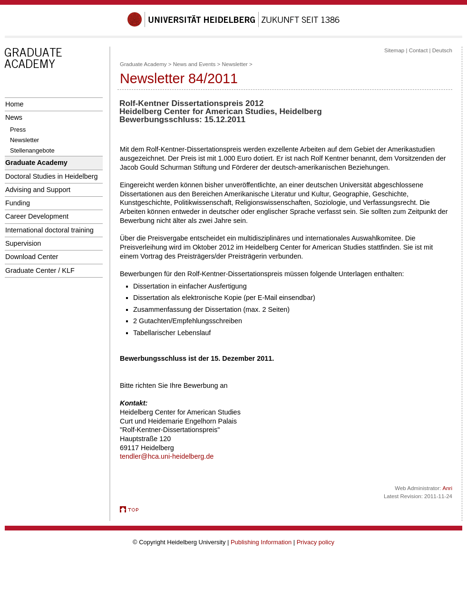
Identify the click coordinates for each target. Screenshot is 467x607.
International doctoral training (49, 230)
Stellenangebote (32, 150)
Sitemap (394, 50)
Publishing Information (261, 542)
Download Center (31, 256)
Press (18, 129)
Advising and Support (37, 189)
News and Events (194, 64)
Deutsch (442, 50)
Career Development (36, 216)
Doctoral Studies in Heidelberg (51, 176)
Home (14, 104)
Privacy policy (315, 542)
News (13, 117)
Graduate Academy (36, 162)
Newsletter (24, 140)
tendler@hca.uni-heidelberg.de (167, 456)
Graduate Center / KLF (40, 270)
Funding (17, 203)
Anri (447, 488)
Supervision (23, 243)
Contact (418, 50)
